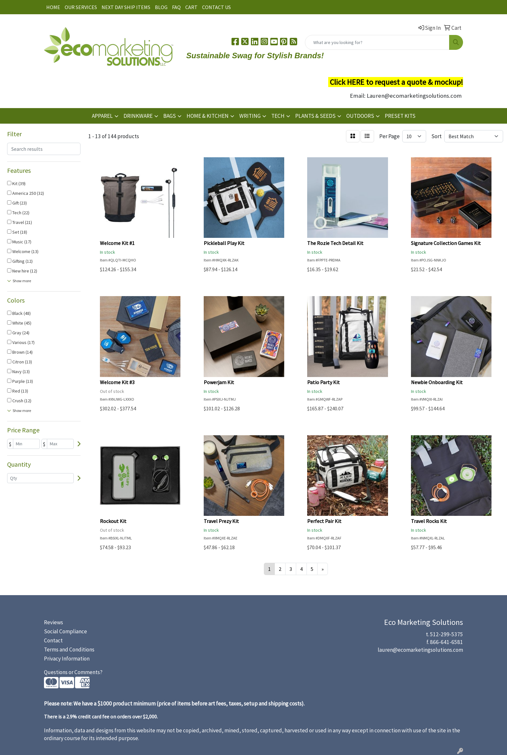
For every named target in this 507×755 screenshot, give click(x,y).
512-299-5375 (446, 634)
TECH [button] (278, 115)
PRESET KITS (400, 115)
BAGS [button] (169, 115)
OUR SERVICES (81, 7)
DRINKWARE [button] (138, 115)
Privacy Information (67, 658)
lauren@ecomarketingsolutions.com (420, 649)
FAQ (176, 7)
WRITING (250, 115)
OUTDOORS (360, 115)
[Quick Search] (377, 42)
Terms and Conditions (69, 649)
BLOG (161, 7)
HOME (53, 7)
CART (191, 7)
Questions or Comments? (73, 672)
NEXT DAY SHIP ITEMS (126, 7)
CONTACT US (216, 7)
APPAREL (102, 115)
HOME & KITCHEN (208, 115)
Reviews (53, 622)
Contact (53, 640)
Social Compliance (65, 631)
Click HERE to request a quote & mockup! (396, 82)
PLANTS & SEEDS (315, 115)
